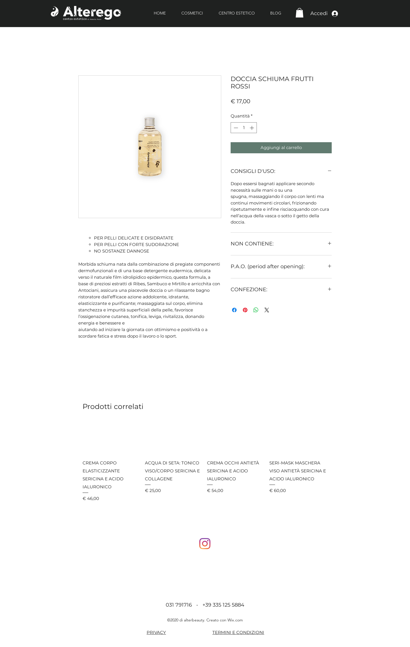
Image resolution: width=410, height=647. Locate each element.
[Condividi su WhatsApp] (256, 310)
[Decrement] (235, 128)
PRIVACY (156, 632)
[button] (300, 12)
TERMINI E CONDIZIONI (238, 632)
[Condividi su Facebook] (234, 310)
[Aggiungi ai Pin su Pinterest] (245, 310)
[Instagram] (204, 543)
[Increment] (252, 128)
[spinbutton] (244, 128)
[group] (205, 462)
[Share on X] (266, 310)
